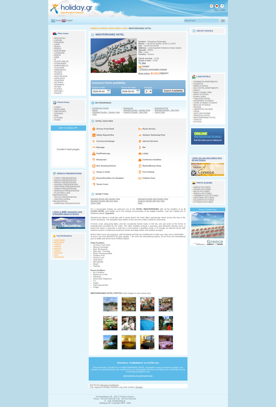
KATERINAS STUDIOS (203, 101)
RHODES (58, 253)
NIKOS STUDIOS (201, 94)
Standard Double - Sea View (167, 110)
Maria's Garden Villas (202, 92)
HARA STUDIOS (200, 86)
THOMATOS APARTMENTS (205, 82)
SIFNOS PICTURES (202, 189)
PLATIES (58, 89)
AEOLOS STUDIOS (201, 105)
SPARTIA (58, 74)
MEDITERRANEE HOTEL (204, 117)
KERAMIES (59, 85)
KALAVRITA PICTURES (203, 200)
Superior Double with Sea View (151, 201)
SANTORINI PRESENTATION (67, 186)
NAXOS (57, 249)
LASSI (57, 44)
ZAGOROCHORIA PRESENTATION (61, 200)
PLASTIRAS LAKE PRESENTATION (61, 194)
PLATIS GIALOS (61, 61)
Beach (95, 110)
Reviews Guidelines (109, 385)
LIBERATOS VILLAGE (203, 109)
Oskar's (196, 90)
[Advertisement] (207, 52)
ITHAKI (57, 120)
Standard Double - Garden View (106, 112)
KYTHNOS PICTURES (203, 202)
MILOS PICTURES (201, 191)
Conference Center (100, 108)
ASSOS (57, 55)
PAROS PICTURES (201, 187)
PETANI (57, 87)
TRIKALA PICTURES (202, 194)
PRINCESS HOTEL (201, 115)
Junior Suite (160, 112)
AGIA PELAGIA (60, 76)
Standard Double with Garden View (153, 199)
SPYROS (197, 122)
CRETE (57, 251)
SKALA (57, 47)
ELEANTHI (198, 84)
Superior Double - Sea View (136, 112)
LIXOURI (58, 40)
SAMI (56, 57)
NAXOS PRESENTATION (65, 180)
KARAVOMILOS (61, 66)
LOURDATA (59, 53)
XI (55, 59)
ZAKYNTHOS (60, 111)
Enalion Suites (199, 96)
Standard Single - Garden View (137, 110)
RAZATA (58, 93)
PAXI (56, 116)
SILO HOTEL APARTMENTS (205, 88)
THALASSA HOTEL (202, 98)
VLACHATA (59, 68)
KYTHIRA (58, 118)
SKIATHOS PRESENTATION (66, 191)
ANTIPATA (58, 82)
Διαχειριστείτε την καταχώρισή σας (138, 376)
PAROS (57, 246)
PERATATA (59, 80)
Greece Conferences (208, 210)
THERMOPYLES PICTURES (205, 196)
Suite (94, 114)
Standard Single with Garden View (105, 199)
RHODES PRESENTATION (66, 184)
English (69, 20)
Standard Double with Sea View (104, 201)
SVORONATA (60, 63)
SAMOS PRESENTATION (65, 189)
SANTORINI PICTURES (203, 198)
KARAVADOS (60, 70)
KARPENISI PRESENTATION (67, 203)
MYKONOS (59, 242)
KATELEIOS (59, 78)
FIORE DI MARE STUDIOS (205, 103)
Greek (58, 20)
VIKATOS (197, 120)
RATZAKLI (58, 91)
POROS (57, 49)
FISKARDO (59, 42)
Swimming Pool (161, 108)
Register (138, 387)
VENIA (196, 111)
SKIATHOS (59, 257)
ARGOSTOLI (59, 38)
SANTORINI (59, 240)
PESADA (58, 72)
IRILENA (197, 107)
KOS (56, 255)
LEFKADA (58, 113)
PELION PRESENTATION (65, 197)
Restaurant (128, 108)
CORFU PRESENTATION (65, 178)
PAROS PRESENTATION (65, 182)
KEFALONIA (59, 109)
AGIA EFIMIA (59, 51)
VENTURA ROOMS (202, 113)
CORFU (57, 107)
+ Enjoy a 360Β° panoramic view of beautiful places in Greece (67, 213)
